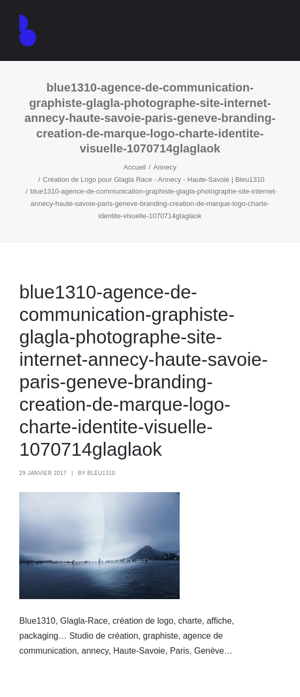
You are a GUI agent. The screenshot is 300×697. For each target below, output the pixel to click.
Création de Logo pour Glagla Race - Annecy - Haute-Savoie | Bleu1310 (154, 179)
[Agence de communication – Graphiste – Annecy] (27, 30)
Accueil (135, 167)
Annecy (164, 167)
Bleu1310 (101, 473)
